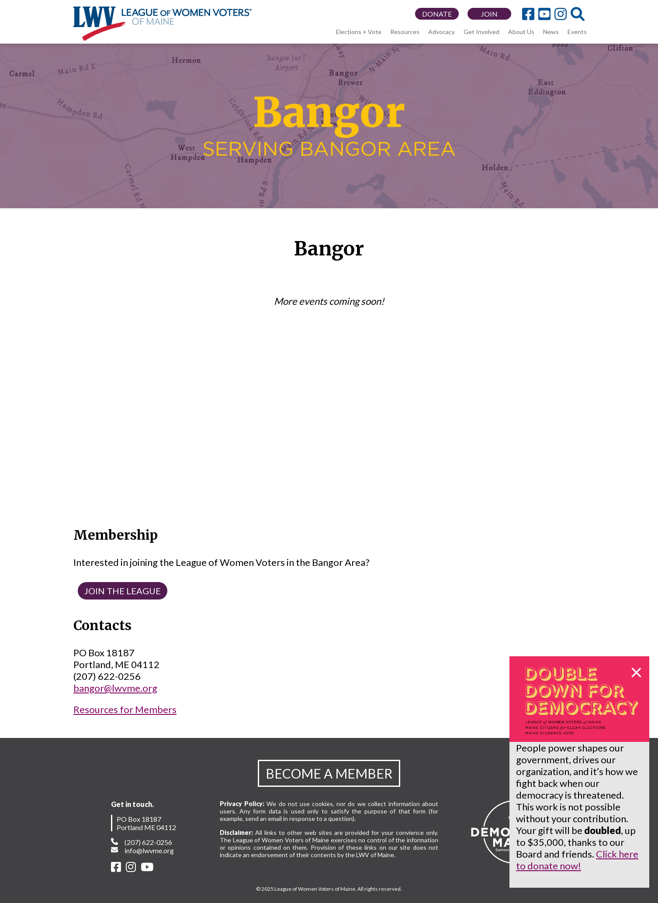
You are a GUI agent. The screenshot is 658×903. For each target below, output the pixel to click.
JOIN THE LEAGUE (122, 591)
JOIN (489, 14)
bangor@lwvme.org (115, 688)
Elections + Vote (358, 31)
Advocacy (441, 31)
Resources (404, 31)
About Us (521, 31)
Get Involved (481, 31)
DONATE (437, 14)
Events (577, 31)
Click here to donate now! (577, 860)
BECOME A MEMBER (329, 773)
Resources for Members (125, 709)
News (551, 31)
